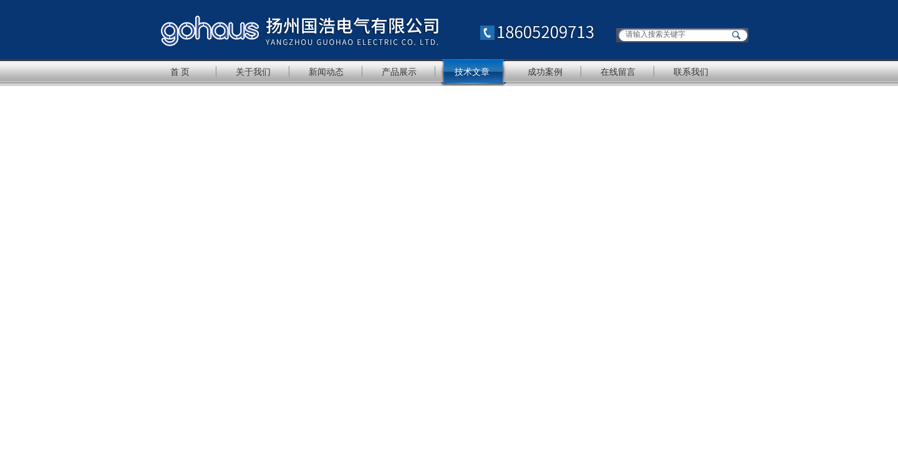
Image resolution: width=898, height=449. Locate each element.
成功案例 (545, 72)
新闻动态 (326, 72)
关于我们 (253, 72)
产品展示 (399, 72)
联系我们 (691, 72)
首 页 (180, 72)
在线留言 (618, 72)
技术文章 (472, 72)
